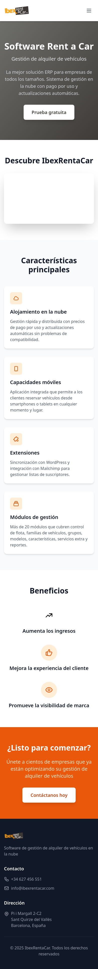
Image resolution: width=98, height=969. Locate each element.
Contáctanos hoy (48, 795)
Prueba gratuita (49, 112)
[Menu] (89, 11)
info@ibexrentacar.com (32, 888)
